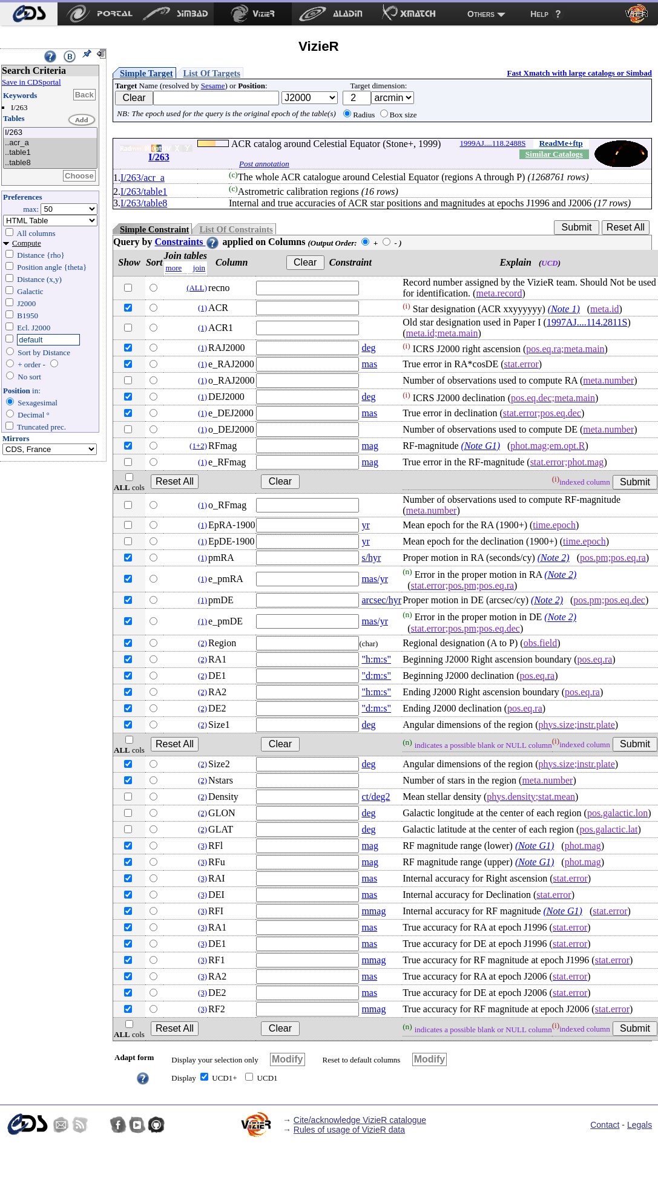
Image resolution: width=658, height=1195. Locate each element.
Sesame (213, 85)
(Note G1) (480, 445)
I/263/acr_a (142, 177)
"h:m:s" (376, 659)
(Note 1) (564, 309)
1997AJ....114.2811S (587, 322)
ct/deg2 (375, 796)
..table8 (50, 163)
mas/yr (374, 579)
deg (368, 347)
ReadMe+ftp (561, 143)
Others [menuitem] (481, 14)
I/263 (50, 133)
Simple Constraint (154, 229)
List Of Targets (211, 73)
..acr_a (50, 143)
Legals (639, 1125)
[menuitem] (29, 13)
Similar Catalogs (554, 154)
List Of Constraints (235, 229)
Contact (604, 1125)
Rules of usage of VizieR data (349, 1129)
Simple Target (146, 73)
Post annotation (264, 163)
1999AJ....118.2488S (492, 143)
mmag (373, 911)
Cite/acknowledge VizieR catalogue (360, 1120)
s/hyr (371, 557)
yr (365, 525)
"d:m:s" (376, 675)
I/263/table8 (143, 203)
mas (369, 364)
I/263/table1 (143, 191)
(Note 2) (554, 557)
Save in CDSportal (31, 82)
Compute (26, 242)
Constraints (187, 242)
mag (369, 445)
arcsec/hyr (381, 600)
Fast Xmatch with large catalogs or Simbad (579, 72)
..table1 (50, 153)
